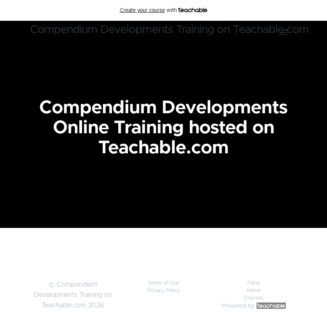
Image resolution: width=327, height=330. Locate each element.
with (164, 10)
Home (254, 290)
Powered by (254, 306)
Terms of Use (163, 283)
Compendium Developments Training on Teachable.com (169, 29)
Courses (254, 298)
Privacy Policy (163, 290)
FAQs (254, 283)
